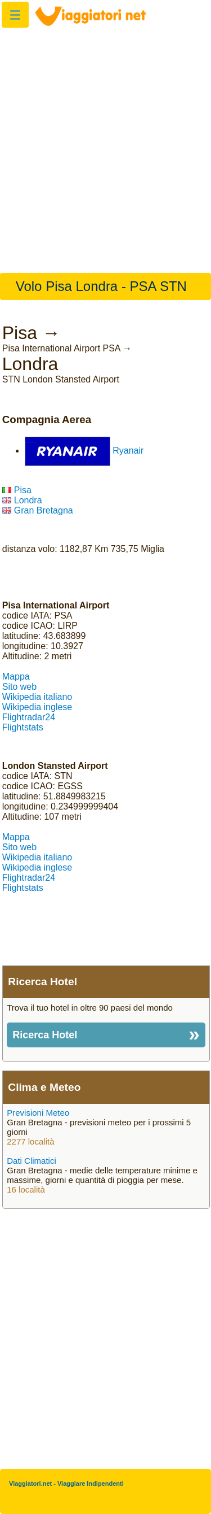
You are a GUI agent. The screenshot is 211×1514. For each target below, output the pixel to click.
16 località (26, 1189)
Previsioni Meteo (38, 1112)
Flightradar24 (28, 717)
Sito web (19, 686)
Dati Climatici (31, 1160)
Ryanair (128, 450)
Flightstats (22, 727)
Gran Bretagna (37, 510)
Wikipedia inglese (37, 707)
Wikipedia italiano (37, 697)
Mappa (16, 676)
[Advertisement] (105, 144)
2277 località (30, 1141)
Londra (22, 500)
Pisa (17, 490)
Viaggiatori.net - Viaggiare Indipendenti (66, 1483)
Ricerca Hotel (44, 1035)
